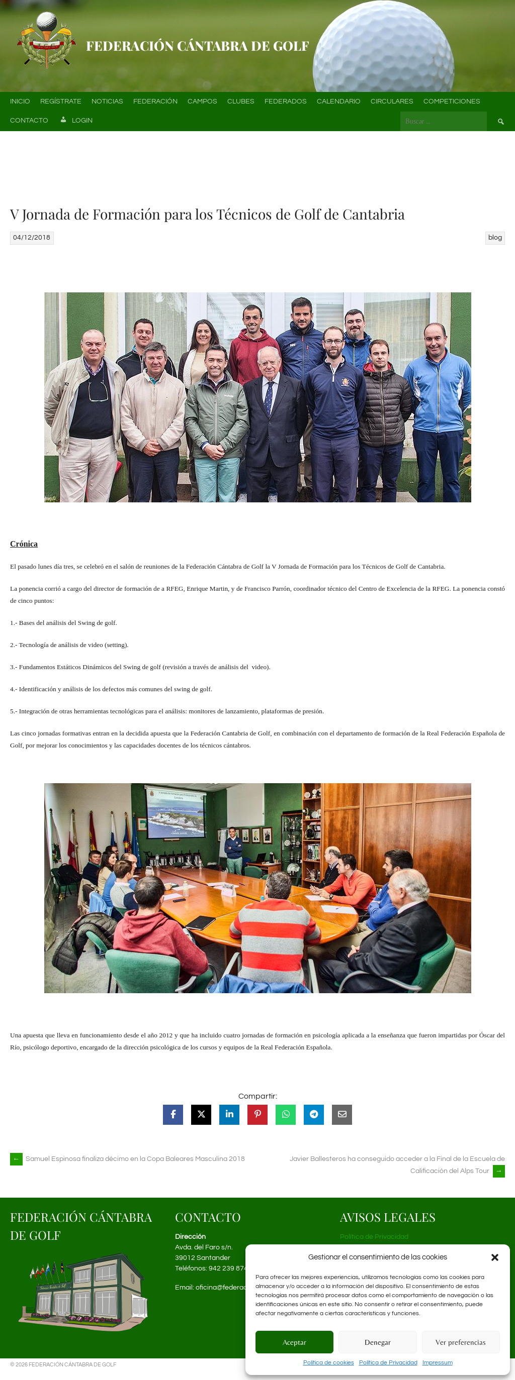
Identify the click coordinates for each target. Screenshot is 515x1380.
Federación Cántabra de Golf (197, 45)
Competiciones (451, 101)
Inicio (20, 101)
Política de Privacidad (388, 1362)
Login (75, 121)
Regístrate (60, 101)
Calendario (339, 101)
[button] (495, 1257)
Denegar (378, 1342)
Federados (286, 101)
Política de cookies (328, 1362)
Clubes (240, 101)
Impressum (437, 1362)
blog (495, 237)
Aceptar (294, 1342)
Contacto (29, 120)
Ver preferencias (461, 1342)
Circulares (392, 101)
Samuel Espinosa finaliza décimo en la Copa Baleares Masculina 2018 (127, 1158)
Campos (202, 101)
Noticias (107, 101)
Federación (155, 101)
